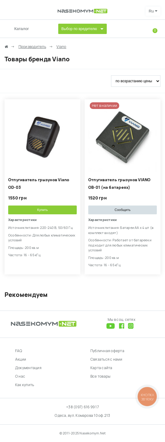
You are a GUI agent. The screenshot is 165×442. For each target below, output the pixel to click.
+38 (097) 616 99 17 (82, 407)
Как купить (24, 384)
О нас (20, 376)
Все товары (100, 376)
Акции (20, 359)
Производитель (32, 46)
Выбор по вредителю (79, 29)
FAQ (18, 350)
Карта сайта (101, 367)
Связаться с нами (106, 359)
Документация (28, 367)
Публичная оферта (107, 350)
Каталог (21, 28)
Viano (61, 46)
